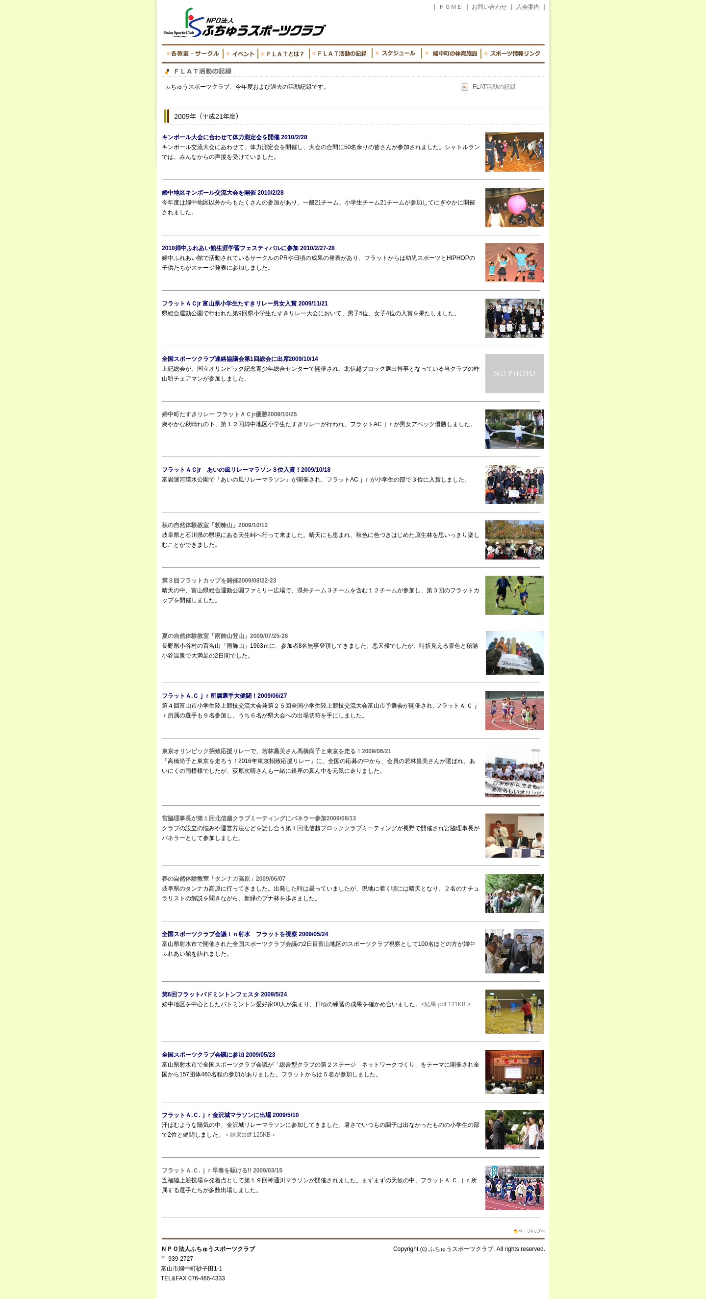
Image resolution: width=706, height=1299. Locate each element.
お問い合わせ (489, 6)
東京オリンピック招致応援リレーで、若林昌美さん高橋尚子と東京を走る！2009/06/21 (276, 751)
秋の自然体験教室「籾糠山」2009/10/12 (215, 525)
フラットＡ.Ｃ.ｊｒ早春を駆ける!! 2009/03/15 (222, 1170)
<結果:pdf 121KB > (446, 1004)
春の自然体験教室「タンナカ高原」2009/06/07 (223, 878)
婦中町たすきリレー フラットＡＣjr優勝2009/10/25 (229, 414)
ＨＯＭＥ (450, 6)
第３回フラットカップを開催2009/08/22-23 (219, 580)
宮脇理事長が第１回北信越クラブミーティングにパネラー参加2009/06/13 (259, 818)
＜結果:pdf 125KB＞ (250, 1134)
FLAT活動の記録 (494, 86)
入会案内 (528, 6)
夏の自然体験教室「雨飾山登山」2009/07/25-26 (225, 636)
